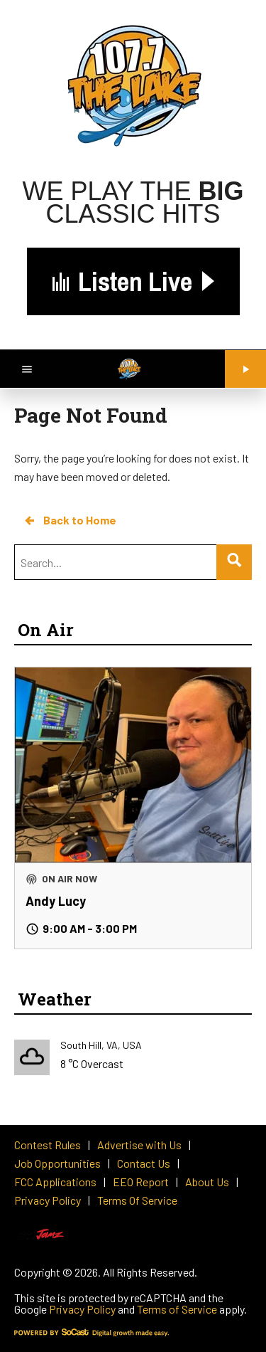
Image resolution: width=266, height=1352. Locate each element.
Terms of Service (177, 1309)
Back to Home (69, 520)
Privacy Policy (82, 1309)
